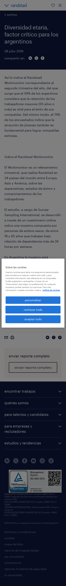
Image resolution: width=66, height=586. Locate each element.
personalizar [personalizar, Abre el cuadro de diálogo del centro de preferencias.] (33, 300)
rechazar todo (33, 309)
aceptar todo (33, 319)
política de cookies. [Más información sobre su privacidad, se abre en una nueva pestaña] (51, 290)
